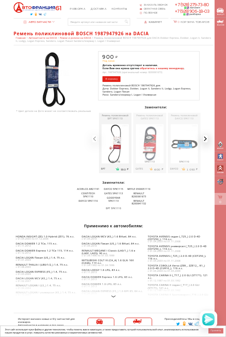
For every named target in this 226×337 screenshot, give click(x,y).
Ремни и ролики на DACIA (75, 38)
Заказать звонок (156, 5)
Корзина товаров (193, 22)
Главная (21, 38)
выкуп (220, 12)
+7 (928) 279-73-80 (192, 5)
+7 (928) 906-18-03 (192, 12)
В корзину (112, 79)
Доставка (98, 9)
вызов (220, 23)
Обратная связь (154, 9)
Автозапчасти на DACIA (43, 38)
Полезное (151, 13)
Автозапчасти (37, 22)
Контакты (119, 9)
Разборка (77, 9)
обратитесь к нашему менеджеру (162, 68)
